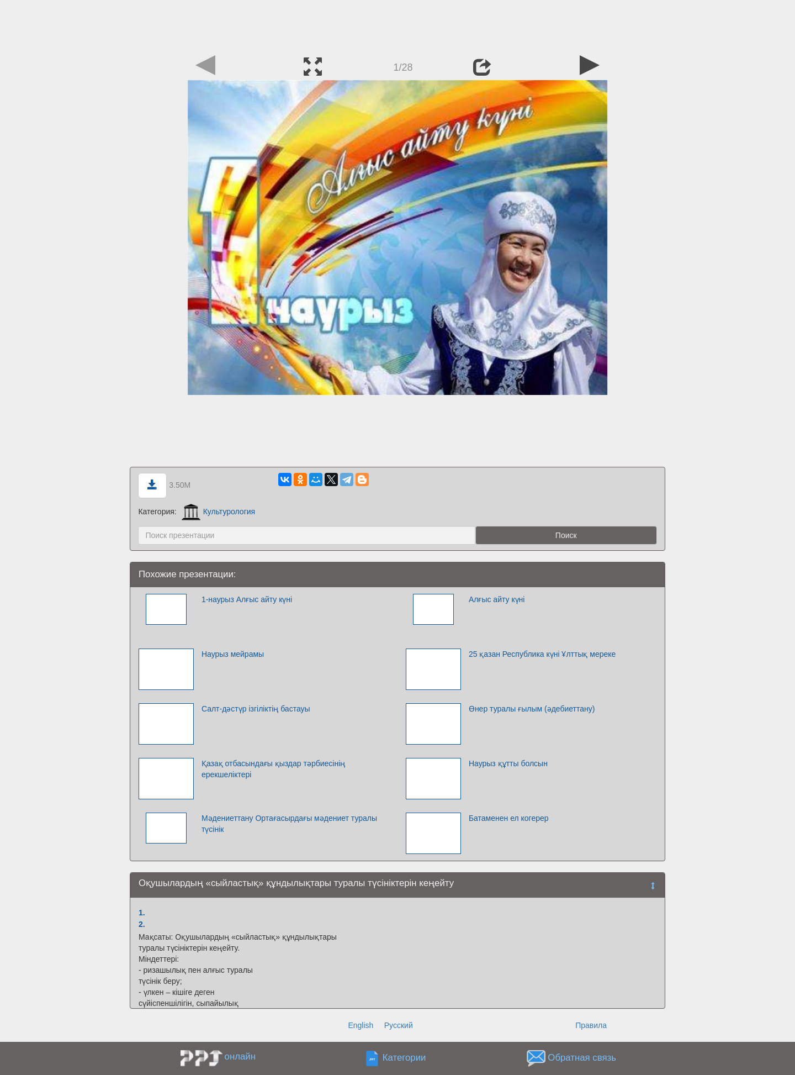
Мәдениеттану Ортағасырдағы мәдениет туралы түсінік (289, 824)
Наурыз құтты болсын (508, 763)
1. (142, 912)
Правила (591, 1025)
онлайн (240, 1056)
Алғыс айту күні (497, 599)
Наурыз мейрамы (233, 654)
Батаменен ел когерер (509, 818)
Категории (404, 1058)
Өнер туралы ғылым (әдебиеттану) (532, 708)
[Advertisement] (397, 25)
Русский (398, 1025)
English (360, 1025)
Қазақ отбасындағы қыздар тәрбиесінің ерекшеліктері (273, 769)
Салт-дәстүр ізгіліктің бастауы (256, 708)
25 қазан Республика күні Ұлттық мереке (542, 654)
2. (142, 924)
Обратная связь (582, 1058)
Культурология (219, 511)
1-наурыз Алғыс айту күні (247, 599)
